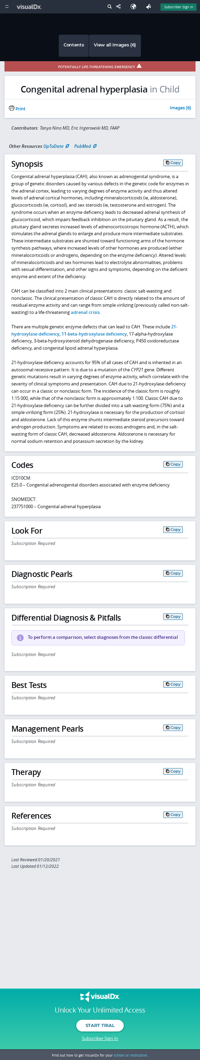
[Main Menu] (6, 6)
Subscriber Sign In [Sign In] (178, 6)
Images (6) (180, 108)
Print (17, 109)
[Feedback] (149, 6)
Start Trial (100, 1025)
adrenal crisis (85, 312)
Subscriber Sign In (100, 1038)
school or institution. (131, 1055)
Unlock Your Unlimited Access (100, 1010)
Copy (175, 162)
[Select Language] (135, 6)
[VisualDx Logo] (30, 6)
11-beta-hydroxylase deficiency (94, 334)
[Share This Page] (119, 6)
